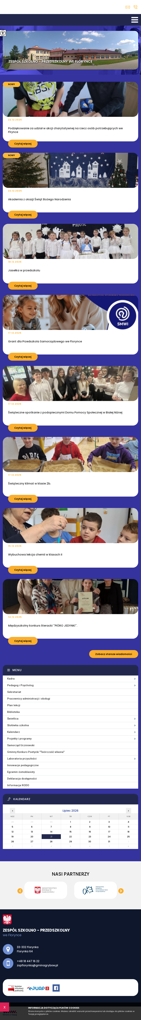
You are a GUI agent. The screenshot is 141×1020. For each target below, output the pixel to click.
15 (70, 831)
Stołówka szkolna (18, 725)
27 (32, 841)
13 (32, 831)
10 (109, 826)
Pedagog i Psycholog (20, 685)
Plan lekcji (13, 705)
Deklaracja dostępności (22, 778)
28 (51, 841)
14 (51, 831)
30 (89, 841)
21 (51, 836)
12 (13, 831)
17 (109, 831)
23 (90, 836)
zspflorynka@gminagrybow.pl (128, 7)
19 (12, 836)
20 (32, 836)
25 (128, 836)
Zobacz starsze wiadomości (113, 654)
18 (128, 831)
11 (128, 826)
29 (70, 841)
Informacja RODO (18, 785)
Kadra (11, 678)
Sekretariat (14, 692)
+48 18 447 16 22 (135, 7)
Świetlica (12, 718)
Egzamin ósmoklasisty (21, 772)
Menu (17, 670)
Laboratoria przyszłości (22, 758)
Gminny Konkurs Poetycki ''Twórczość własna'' (35, 752)
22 (70, 836)
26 (12, 841)
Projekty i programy (19, 738)
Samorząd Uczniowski (20, 745)
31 (109, 841)
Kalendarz (13, 732)
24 (109, 836)
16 (90, 831)
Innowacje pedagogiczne (23, 765)
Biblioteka (13, 712)
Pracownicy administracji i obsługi (28, 698)
